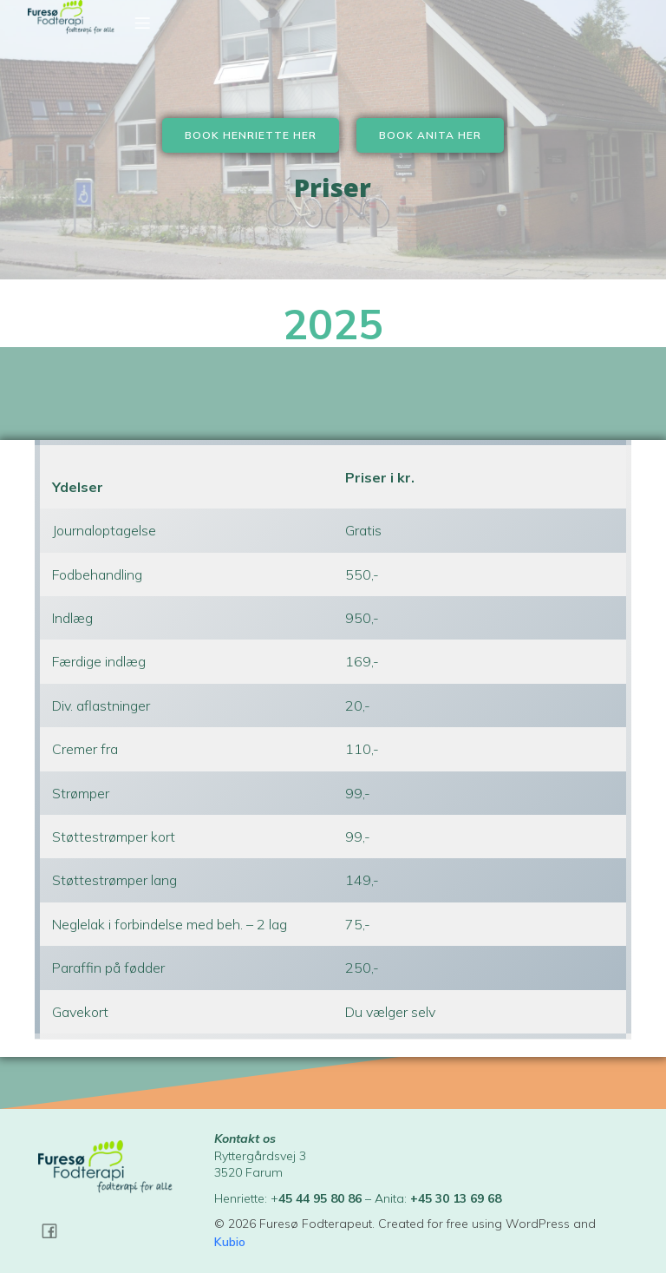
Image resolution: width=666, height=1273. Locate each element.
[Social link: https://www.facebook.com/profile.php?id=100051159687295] (56, 1230)
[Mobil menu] (142, 22)
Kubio (229, 1242)
